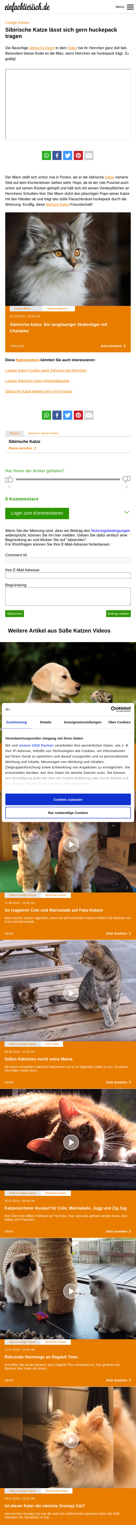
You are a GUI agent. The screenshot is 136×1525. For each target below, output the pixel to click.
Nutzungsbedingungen (110, 531)
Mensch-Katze (57, 204)
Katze (109, 177)
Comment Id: (16, 555)
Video (72, 48)
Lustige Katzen (17, 23)
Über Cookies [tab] (119, 722)
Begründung (15, 585)
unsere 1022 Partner (36, 745)
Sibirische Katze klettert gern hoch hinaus (38, 391)
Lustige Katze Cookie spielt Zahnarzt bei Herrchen (46, 370)
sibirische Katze (42, 48)
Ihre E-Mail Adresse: (22, 570)
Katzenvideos (27, 360)
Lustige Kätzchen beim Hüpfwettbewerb (37, 381)
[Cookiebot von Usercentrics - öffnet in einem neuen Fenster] (111, 709)
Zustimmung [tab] (16, 722)
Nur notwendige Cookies (68, 813)
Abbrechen (14, 613)
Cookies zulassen (68, 799)
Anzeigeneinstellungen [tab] (82, 722)
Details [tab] (45, 722)
